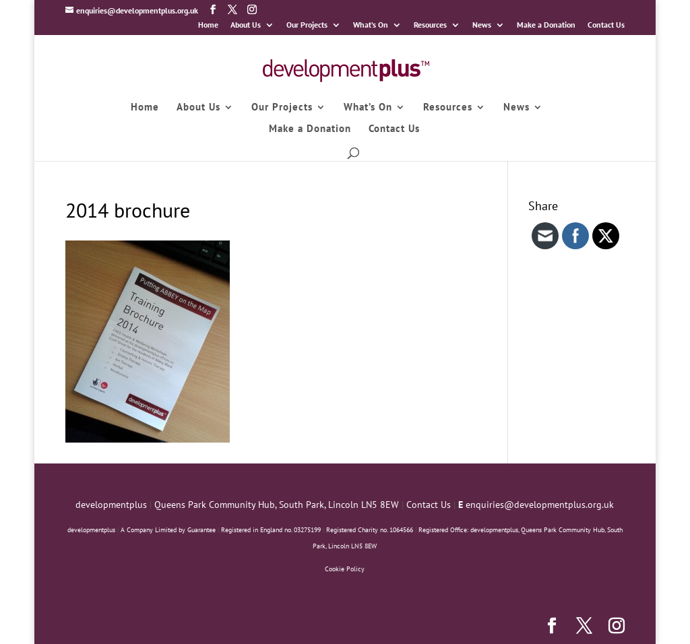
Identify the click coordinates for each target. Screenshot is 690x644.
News (481, 25)
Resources (430, 25)
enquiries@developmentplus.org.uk (540, 504)
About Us (245, 25)
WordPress (262, 625)
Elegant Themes (151, 625)
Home (208, 25)
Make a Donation (546, 25)
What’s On (370, 25)
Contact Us (606, 25)
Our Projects (306, 25)
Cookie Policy (345, 569)
